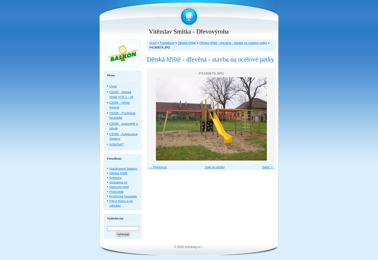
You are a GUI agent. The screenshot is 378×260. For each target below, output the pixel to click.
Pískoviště (116, 192)
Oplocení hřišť (119, 187)
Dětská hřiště (187, 43)
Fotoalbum (167, 43)
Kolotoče (115, 178)
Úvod (152, 43)
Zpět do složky (215, 167)
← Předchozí (158, 167)
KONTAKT (116, 144)
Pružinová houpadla (123, 196)
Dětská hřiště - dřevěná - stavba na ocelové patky (233, 43)
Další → (267, 167)
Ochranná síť (118, 182)
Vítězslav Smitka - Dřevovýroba (189, 31)
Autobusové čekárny (123, 168)
